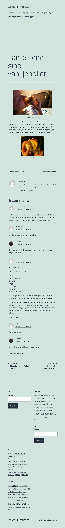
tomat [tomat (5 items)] (42, 417)
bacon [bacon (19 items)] (41, 395)
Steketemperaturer (14, 17)
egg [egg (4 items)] (40, 399)
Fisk (19, 13)
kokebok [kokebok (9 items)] (36, 404)
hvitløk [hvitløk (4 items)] (48, 401)
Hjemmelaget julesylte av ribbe (17, 464)
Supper (44, 13)
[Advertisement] (32, 39)
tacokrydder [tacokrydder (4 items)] (36, 417)
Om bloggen (29, 17)
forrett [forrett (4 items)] (49, 399)
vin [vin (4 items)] (54, 417)
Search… (10, 395)
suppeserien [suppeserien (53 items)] (47, 413)
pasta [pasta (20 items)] (52, 407)
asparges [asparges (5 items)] (36, 395)
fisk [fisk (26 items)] (42, 399)
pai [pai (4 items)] (49, 407)
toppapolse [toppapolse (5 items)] (46, 417)
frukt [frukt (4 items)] (52, 399)
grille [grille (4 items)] (35, 401)
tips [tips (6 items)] (40, 417)
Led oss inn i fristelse (18, 7)
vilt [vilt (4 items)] (53, 417)
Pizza (38, 13)
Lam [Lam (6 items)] (54, 404)
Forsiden (11, 13)
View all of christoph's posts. (25, 190)
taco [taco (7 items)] (55, 414)
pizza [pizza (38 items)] (36, 410)
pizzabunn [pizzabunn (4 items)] (41, 410)
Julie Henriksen (12, 472)
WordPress (53, 520)
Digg (52, 171)
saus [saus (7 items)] (48, 410)
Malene (18, 324)
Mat (55, 171)
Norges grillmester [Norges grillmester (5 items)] (42, 407)
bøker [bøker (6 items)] (50, 395)
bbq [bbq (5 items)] (44, 395)
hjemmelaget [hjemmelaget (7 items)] (43, 401)
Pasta (32, 13)
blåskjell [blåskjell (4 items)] (47, 395)
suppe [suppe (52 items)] (37, 413)
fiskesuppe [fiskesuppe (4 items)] (46, 399)
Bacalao (16, 459)
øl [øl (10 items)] (55, 417)
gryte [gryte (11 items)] (38, 401)
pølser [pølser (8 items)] (45, 410)
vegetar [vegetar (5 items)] (50, 417)
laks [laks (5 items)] (51, 404)
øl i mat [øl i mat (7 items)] (36, 419)
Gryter (51, 13)
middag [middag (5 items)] (36, 407)
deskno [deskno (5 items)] (53, 395)
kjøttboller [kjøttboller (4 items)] (51, 401)
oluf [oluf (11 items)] (47, 407)
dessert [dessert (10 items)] (36, 399)
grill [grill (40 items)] (54, 398)
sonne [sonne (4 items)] (51, 410)
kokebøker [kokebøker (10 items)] (42, 404)
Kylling (25, 13)
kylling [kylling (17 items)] (48, 404)
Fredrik (18, 242)
